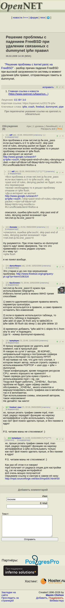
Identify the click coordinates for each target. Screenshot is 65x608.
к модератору (12, 137)
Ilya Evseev (14, 283)
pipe (61, 106)
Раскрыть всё (48, 129)
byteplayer (14, 341)
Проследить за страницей (10, 603)
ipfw (24, 106)
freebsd (40, 106)
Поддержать (56, 602)
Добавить (41, 602)
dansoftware (15, 266)
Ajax (29, 126)
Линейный (51, 126)
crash (31, 106)
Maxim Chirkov (55, 599)
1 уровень (38, 126)
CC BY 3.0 (20, 99)
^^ (39, 171)
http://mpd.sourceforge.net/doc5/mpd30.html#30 (32, 478)
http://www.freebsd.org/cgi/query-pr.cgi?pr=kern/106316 (28, 275)
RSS (59, 129)
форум (34, 17)
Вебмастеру (57, 604)
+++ (26, 17)
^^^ (43, 171)
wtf (10, 135)
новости (17, 17)
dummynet (51, 106)
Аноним (13, 227)
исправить (48, 87)
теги (42, 17)
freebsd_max (15, 407)
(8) (3, 129)
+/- (60, 126)
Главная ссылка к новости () (28, 92)
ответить (38, 135)
